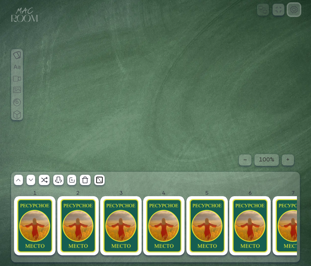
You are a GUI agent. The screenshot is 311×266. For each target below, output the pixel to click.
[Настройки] (294, 10)
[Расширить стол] (26, 173)
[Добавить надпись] (17, 61)
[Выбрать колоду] (17, 49)
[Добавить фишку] (17, 97)
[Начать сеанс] (263, 10)
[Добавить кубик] (17, 109)
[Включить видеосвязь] (17, 73)
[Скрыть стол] (47, 173)
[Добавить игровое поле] (17, 85)
